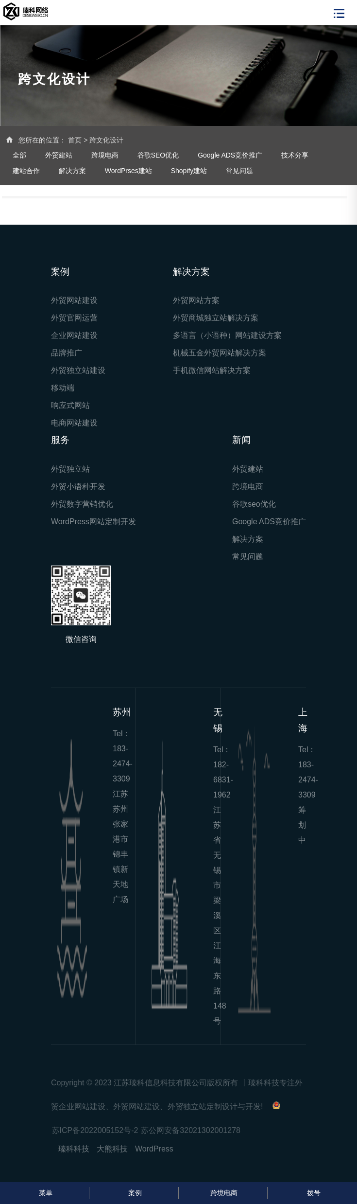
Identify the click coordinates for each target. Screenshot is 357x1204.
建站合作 (26, 171)
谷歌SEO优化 (158, 155)
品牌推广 (66, 353)
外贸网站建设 (74, 300)
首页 (75, 140)
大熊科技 (112, 1149)
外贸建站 (58, 155)
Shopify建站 (189, 171)
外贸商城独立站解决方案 (215, 318)
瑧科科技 (73, 1149)
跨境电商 (105, 155)
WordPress (154, 1149)
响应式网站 (70, 405)
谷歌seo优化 (254, 504)
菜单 (44, 1193)
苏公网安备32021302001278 (190, 1130)
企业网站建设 (74, 335)
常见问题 (239, 171)
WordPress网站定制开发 (93, 521)
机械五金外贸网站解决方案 (219, 353)
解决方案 (72, 171)
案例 (134, 1193)
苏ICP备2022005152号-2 (95, 1130)
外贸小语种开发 (78, 486)
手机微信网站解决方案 (212, 370)
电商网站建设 (74, 423)
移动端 (62, 388)
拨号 (313, 1193)
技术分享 (294, 155)
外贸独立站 (70, 469)
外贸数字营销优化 (82, 504)
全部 (19, 155)
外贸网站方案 (196, 300)
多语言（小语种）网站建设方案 (227, 335)
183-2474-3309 (123, 763)
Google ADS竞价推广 (230, 155)
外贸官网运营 (74, 318)
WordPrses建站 (128, 171)
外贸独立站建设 (78, 370)
